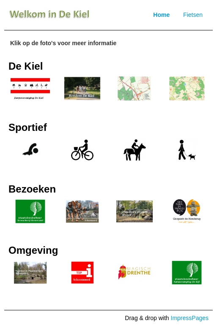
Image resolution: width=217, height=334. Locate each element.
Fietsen (193, 14)
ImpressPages (190, 318)
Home (161, 14)
